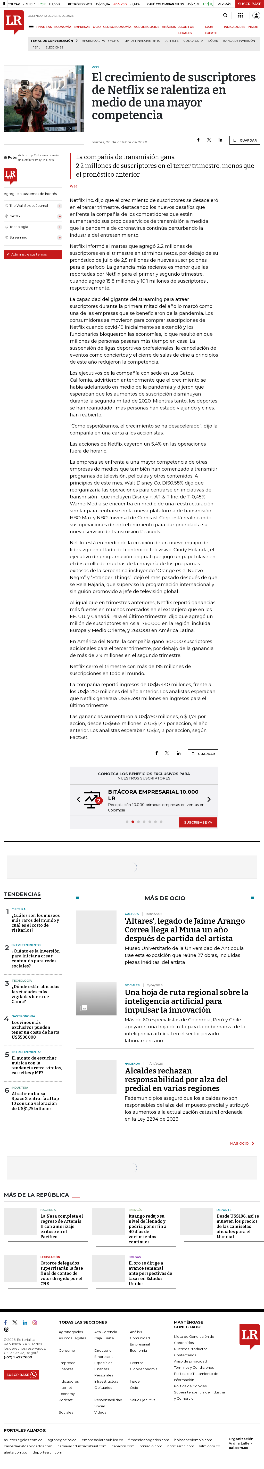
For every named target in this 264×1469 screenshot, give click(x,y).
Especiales (103, 1363)
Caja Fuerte (104, 1338)
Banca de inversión (239, 41)
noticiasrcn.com (180, 1446)
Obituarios (103, 1387)
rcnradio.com (151, 1446)
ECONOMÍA (62, 27)
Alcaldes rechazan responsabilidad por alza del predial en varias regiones (176, 1079)
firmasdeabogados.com (148, 1440)
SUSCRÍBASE (249, 4)
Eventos (136, 1363)
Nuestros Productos (190, 1349)
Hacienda (48, 1210)
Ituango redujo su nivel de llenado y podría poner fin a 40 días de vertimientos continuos (148, 1229)
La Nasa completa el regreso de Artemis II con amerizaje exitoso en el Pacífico (61, 1226)
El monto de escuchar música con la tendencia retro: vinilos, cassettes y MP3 (37, 1066)
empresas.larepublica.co (102, 1440)
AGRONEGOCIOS (147, 27)
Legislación (50, 1257)
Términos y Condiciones (194, 1367)
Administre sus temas (26, 254)
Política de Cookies (190, 1386)
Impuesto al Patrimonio (100, 41)
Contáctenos (185, 1355)
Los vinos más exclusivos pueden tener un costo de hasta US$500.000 (36, 1030)
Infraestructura (106, 1381)
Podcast (66, 1400)
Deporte (224, 1210)
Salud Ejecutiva (142, 1400)
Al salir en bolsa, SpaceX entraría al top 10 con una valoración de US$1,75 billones (35, 1101)
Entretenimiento (26, 945)
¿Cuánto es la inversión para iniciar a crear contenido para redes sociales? (36, 959)
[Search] (225, 15)
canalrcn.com (123, 1446)
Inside (135, 1381)
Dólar (213, 41)
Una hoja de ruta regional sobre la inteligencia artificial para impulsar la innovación (187, 1001)
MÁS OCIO (239, 1143)
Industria (20, 1087)
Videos (100, 1412)
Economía (138, 1350)
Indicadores (69, 1381)
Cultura (19, 909)
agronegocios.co (62, 1440)
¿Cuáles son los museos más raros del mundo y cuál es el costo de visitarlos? (36, 923)
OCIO (97, 27)
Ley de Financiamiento (142, 41)
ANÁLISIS (169, 27)
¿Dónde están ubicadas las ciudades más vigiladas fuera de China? (35, 994)
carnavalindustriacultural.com (81, 1446)
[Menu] (32, 26)
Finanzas (66, 1369)
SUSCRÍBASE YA (198, 822)
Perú (36, 47)
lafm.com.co (209, 1446)
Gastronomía (23, 1016)
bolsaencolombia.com (193, 1440)
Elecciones (54, 47)
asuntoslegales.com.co (23, 1440)
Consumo (67, 1350)
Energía (135, 1210)
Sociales (66, 1412)
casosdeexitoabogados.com (28, 1446)
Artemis (172, 41)
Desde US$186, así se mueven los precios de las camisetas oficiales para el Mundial (238, 1226)
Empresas (67, 1363)
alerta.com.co (15, 1452)
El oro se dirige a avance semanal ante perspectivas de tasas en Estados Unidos (150, 1273)
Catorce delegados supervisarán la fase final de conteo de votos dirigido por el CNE (61, 1273)
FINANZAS (44, 27)
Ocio (134, 1387)
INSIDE (253, 27)
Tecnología (22, 980)
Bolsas (135, 1257)
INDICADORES (234, 27)
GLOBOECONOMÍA (117, 27)
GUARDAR (245, 140)
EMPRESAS (82, 27)
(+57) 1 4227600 (18, 1357)
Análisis (136, 1332)
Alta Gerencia (105, 1332)
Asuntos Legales (72, 1338)
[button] (77, 800)
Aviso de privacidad (190, 1361)
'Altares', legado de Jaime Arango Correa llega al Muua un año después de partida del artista (185, 929)
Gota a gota (193, 41)
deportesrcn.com (47, 1452)
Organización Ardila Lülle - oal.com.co (241, 1443)
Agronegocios (71, 1332)
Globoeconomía (144, 1369)
